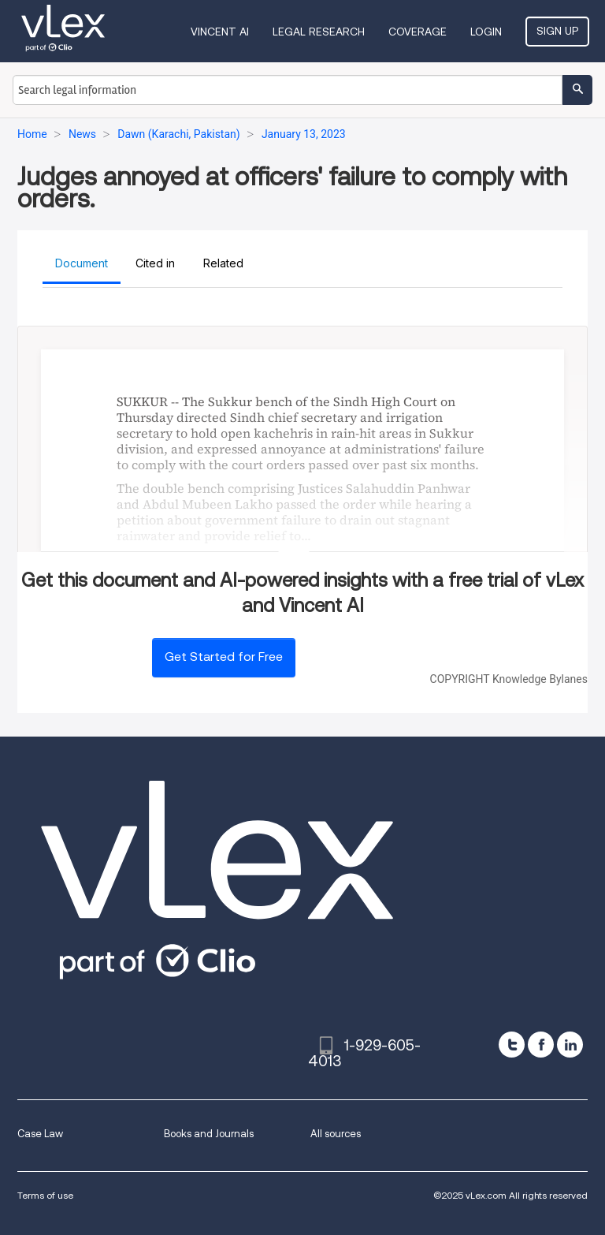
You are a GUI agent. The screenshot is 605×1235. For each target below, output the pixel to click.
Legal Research (319, 31)
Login (486, 31)
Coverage (417, 31)
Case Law (40, 1134)
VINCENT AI (220, 31)
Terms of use (45, 1195)
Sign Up (557, 30)
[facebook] (541, 1045)
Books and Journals (209, 1134)
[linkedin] (570, 1045)
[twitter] (512, 1045)
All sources (335, 1134)
